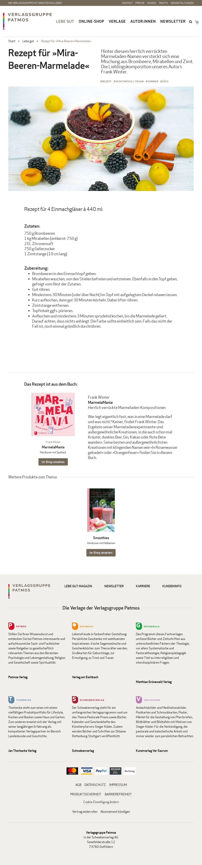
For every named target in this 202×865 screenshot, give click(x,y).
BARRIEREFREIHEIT (118, 794)
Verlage (117, 21)
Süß (165, 81)
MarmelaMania (53, 447)
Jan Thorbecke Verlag (22, 751)
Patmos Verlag (17, 677)
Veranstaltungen (182, 3)
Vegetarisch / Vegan (129, 81)
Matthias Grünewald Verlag (154, 682)
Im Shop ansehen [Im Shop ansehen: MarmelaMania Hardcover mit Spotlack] (53, 462)
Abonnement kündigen (115, 812)
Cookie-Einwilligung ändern (101, 802)
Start (11, 41)
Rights (163, 3)
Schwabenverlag (83, 751)
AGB (78, 785)
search (191, 21)
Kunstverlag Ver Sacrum (152, 751)
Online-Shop (91, 21)
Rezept (107, 81)
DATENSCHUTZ (95, 785)
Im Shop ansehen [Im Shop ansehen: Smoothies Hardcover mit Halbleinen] (101, 553)
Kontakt (127, 3)
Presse (139, 3)
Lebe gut (65, 21)
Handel (152, 3)
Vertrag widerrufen (84, 812)
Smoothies (101, 538)
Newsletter (173, 21)
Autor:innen (143, 21)
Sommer (153, 81)
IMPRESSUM (118, 785)
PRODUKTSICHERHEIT (85, 794)
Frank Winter (53, 442)
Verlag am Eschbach (85, 677)
